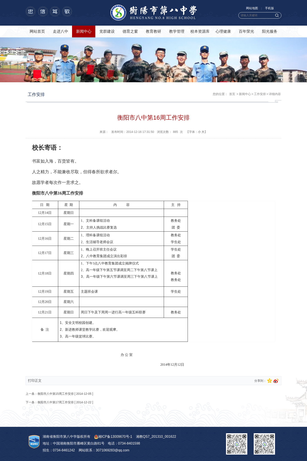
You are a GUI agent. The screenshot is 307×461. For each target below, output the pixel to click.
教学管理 (176, 31)
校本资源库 (200, 31)
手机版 (269, 8)
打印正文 (35, 380)
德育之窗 (130, 31)
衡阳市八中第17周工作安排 (56, 402)
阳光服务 (269, 31)
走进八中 (60, 31)
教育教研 (153, 31)
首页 (232, 94)
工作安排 (260, 94)
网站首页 (37, 31)
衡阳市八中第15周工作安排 (56, 393)
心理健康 (223, 31)
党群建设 (107, 31)
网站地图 (252, 8)
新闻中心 (83, 31)
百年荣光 (246, 31)
